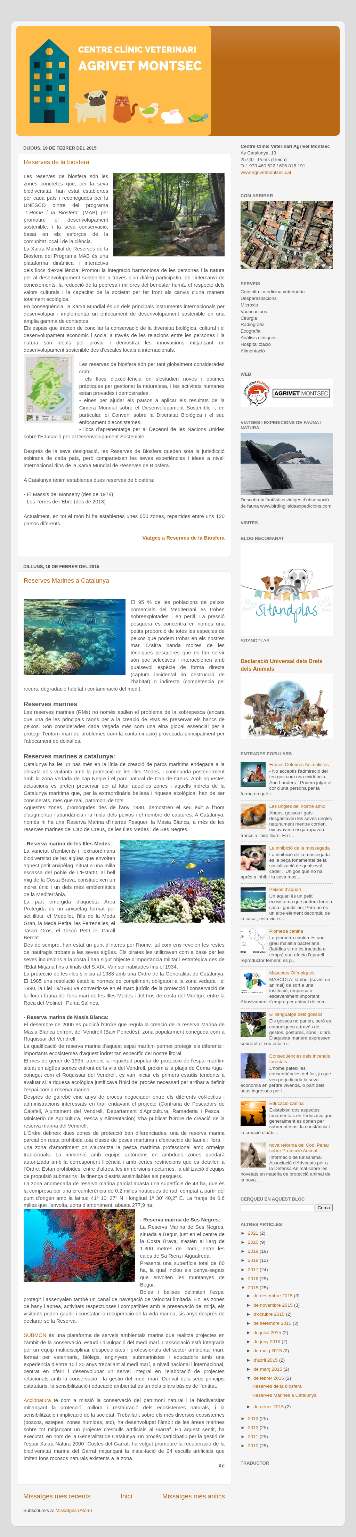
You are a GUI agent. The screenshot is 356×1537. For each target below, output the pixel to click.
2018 (254, 1260)
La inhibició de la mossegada (299, 848)
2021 (254, 1233)
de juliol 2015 (267, 1332)
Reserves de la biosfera (56, 162)
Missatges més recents (56, 1496)
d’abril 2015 (266, 1360)
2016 (254, 1278)
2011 (254, 1436)
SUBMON (35, 1335)
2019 (254, 1251)
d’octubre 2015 (269, 1314)
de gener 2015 (269, 1406)
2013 (254, 1418)
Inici (126, 1496)
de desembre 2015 (273, 1295)
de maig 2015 (268, 1350)
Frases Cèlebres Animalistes (299, 764)
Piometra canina (286, 931)
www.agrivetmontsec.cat (266, 172)
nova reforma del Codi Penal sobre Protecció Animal (299, 1147)
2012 (254, 1427)
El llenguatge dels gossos (295, 1014)
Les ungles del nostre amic (297, 806)
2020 (254, 1242)
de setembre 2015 (273, 1323)
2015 (254, 1287)
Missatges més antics (193, 1496)
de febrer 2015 (269, 1378)
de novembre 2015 (273, 1305)
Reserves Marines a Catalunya (66, 580)
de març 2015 (268, 1369)
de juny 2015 (267, 1341)
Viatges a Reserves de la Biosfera (183, 538)
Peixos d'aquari (285, 889)
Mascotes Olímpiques (291, 972)
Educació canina (286, 1103)
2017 (254, 1269)
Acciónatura (37, 1400)
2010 (254, 1445)
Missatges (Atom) (74, 1510)
